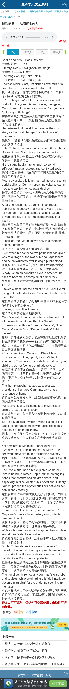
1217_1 (27, 52)
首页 (13, 11)
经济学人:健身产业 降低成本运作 (26, 650)
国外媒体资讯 (36, 11)
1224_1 (13, 52)
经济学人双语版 (53, 11)
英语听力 (22, 11)
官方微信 (37, 675)
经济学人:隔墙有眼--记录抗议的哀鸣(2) (30, 657)
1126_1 (56, 52)
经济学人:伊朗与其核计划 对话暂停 (28, 643)
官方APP (24, 675)
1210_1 (42, 52)
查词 (48, 675)
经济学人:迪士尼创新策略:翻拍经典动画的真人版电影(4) (35, 665)
